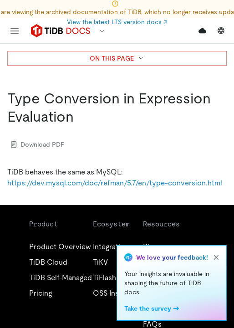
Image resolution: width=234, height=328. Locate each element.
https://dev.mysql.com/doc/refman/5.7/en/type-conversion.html (114, 183)
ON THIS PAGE (117, 58)
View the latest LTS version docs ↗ (117, 22)
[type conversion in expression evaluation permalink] (81, 116)
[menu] (14, 31)
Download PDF (37, 144)
